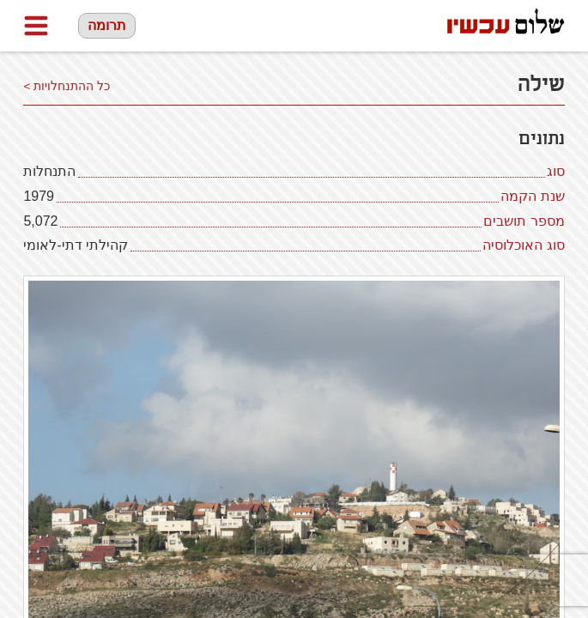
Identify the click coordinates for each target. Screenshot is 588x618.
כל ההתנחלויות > (66, 86)
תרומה (107, 25)
